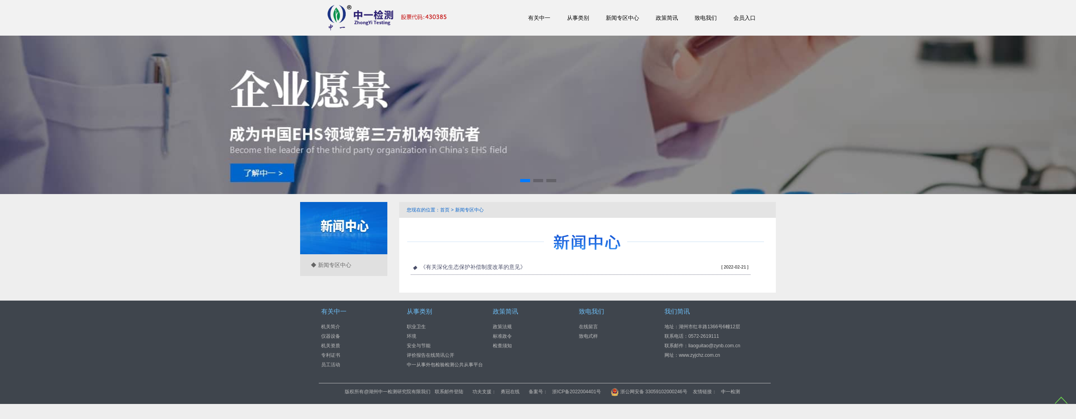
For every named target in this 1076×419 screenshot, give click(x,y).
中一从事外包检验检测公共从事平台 (445, 364)
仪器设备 (330, 336)
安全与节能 (419, 345)
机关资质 (330, 345)
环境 (411, 336)
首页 (445, 210)
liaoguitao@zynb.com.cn (714, 345)
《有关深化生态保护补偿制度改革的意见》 (473, 267)
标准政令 (502, 336)
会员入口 (744, 18)
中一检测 (798, 391)
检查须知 (502, 345)
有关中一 (539, 18)
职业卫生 (416, 326)
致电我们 (706, 18)
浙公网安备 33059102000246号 (717, 391)
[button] (525, 180)
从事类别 (578, 18)
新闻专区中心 (622, 18)
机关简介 (330, 326)
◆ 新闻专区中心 (331, 265)
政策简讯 (667, 18)
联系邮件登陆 (517, 391)
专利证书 (330, 355)
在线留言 (588, 326)
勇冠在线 (578, 391)
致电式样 (588, 336)
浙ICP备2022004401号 (644, 391)
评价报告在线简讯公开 (430, 355)
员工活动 (330, 364)
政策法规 (502, 326)
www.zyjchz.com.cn (699, 355)
